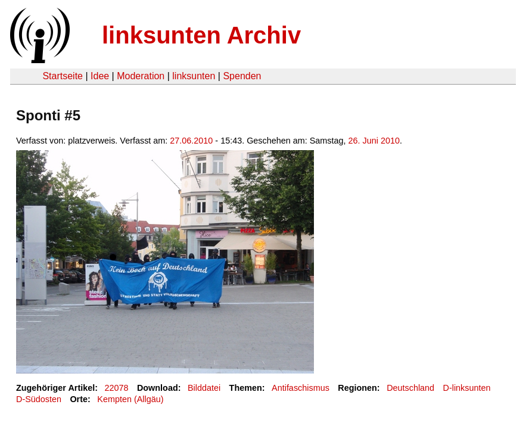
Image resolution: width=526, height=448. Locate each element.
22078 (117, 388)
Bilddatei (204, 388)
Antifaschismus (300, 388)
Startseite (62, 76)
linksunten (193, 76)
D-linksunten (467, 388)
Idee (100, 76)
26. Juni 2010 (374, 140)
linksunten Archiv (201, 35)
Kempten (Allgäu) (130, 399)
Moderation (140, 76)
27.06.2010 (191, 140)
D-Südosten (38, 399)
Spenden (242, 76)
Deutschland (410, 388)
